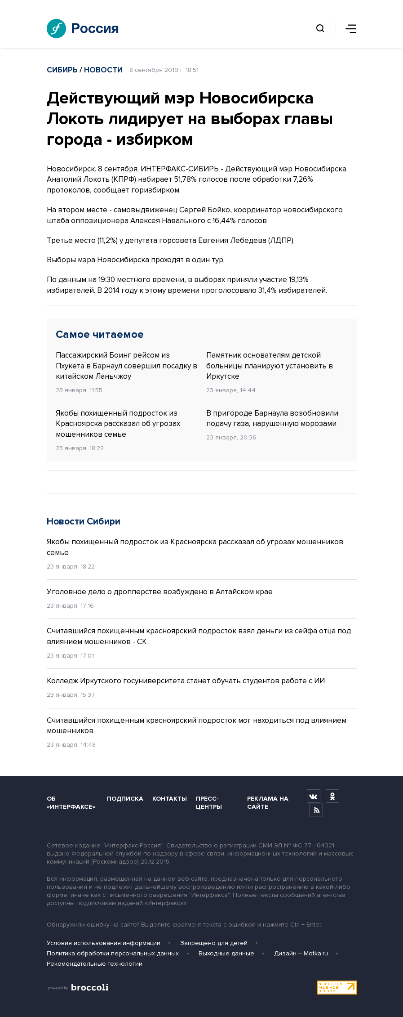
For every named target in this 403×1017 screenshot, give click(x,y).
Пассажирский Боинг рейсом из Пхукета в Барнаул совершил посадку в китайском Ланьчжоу (126, 365)
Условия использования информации (103, 943)
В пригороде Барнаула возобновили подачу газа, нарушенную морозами (272, 418)
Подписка (125, 798)
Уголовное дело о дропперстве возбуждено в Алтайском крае (160, 591)
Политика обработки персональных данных (113, 953)
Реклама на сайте (267, 802)
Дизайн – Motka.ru (301, 953)
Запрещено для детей (214, 943)
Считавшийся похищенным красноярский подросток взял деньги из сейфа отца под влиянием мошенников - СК (199, 636)
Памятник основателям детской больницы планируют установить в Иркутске (269, 365)
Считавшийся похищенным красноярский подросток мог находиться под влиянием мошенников (196, 726)
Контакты (169, 798)
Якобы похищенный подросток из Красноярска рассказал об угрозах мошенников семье (118, 423)
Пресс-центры (209, 802)
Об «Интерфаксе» (71, 802)
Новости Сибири (83, 521)
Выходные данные (226, 953)
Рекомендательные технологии (94, 964)
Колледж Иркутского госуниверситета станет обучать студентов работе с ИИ (186, 680)
